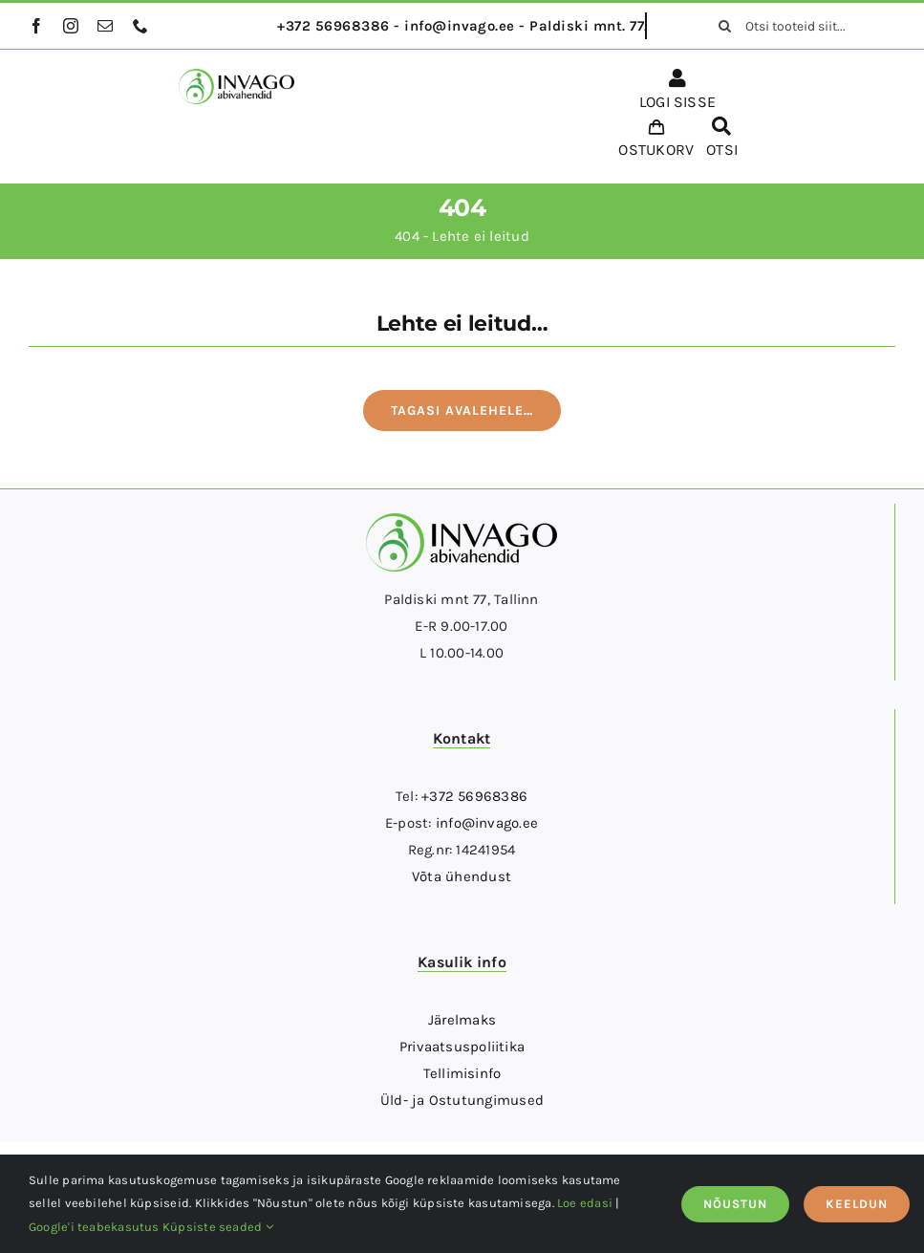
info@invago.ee (487, 823)
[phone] (140, 25)
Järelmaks (462, 1019)
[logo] (236, 75)
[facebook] (36, 25)
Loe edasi (584, 1203)
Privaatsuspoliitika (462, 1046)
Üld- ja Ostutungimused (462, 1100)
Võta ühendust (461, 876)
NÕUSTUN (735, 1204)
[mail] (105, 25)
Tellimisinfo (462, 1073)
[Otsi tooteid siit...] (799, 26)
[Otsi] (724, 26)
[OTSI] (721, 140)
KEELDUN (857, 1204)
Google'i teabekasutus (94, 1227)
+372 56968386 (474, 796)
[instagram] (70, 25)
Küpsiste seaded (217, 1227)
